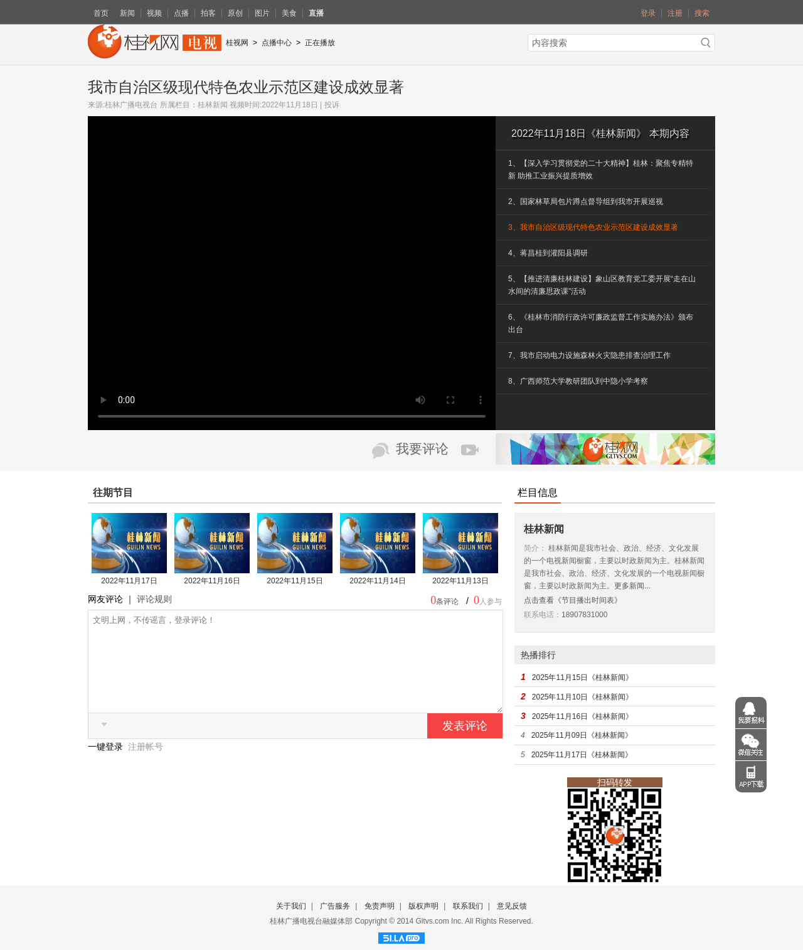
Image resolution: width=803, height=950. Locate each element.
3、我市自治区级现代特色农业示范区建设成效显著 (593, 227)
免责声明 (379, 906)
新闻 (127, 13)
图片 (262, 13)
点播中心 (277, 42)
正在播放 (320, 42)
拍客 (208, 13)
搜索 (702, 13)
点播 (181, 13)
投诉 (331, 104)
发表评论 (464, 744)
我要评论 (422, 448)
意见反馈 (512, 906)
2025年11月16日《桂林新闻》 (582, 716)
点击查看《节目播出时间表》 (573, 600)
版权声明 (423, 906)
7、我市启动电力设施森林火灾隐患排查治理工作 (589, 355)
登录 (648, 13)
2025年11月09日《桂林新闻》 (581, 735)
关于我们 (291, 906)
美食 (289, 13)
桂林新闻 (213, 104)
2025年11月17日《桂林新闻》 (581, 754)
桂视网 (237, 42)
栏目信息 (538, 492)
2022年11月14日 (377, 580)
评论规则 (154, 599)
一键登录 (106, 765)
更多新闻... (632, 585)
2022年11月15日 (294, 580)
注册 (675, 13)
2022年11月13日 (460, 580)
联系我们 (468, 906)
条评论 (447, 601)
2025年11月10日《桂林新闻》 (582, 697)
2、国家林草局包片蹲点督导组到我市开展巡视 (585, 201)
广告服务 (335, 906)
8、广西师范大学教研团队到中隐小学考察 (578, 381)
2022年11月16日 (212, 580)
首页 (101, 13)
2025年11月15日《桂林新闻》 (582, 677)
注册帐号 (145, 765)
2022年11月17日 (129, 580)
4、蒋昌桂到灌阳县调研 (548, 253)
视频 (154, 13)
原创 (235, 13)
